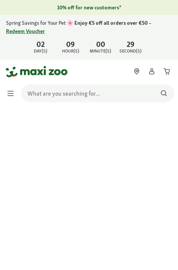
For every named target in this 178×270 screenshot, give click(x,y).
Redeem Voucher (25, 31)
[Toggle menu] (13, 93)
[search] (97, 93)
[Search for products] (164, 93)
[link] (89, 37)
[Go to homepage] (12, 71)
